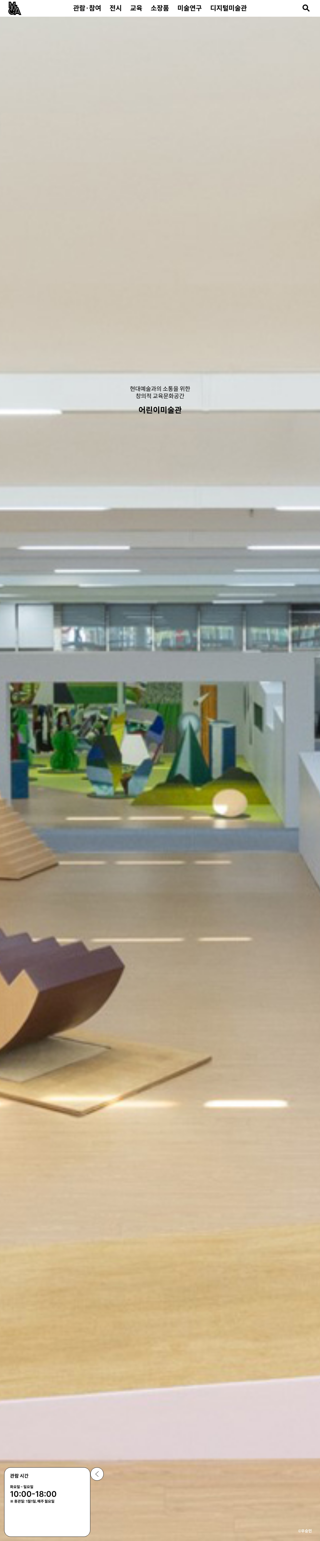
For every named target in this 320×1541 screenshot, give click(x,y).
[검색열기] (306, 8)
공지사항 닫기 (97, 1474)
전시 (116, 8)
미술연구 (189, 8)
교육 (136, 8)
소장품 (160, 8)
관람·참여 (87, 8)
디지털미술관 (228, 8)
